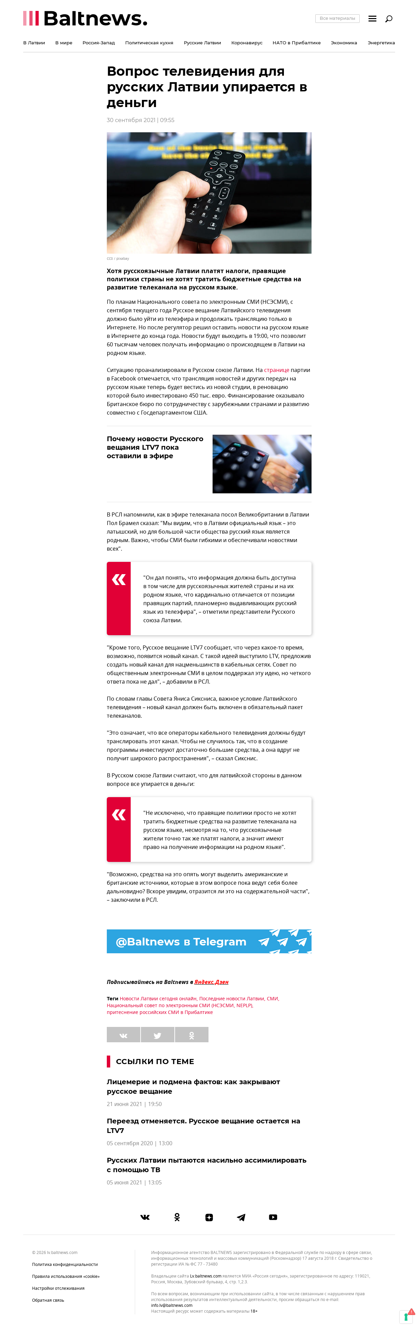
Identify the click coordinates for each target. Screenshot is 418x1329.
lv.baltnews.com (205, 1276)
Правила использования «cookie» (66, 1276)
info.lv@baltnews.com (171, 1305)
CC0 (110, 258)
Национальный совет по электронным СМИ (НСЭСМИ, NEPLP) (179, 1005)
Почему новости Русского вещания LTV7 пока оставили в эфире (155, 447)
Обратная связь (48, 1300)
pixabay (122, 258)
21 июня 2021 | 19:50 (134, 1104)
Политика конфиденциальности (65, 1264)
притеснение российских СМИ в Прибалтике (160, 1012)
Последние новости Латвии (231, 998)
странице (276, 370)
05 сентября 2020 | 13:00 (139, 1143)
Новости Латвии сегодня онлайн (158, 998)
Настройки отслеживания (58, 1288)
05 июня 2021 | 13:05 (134, 1183)
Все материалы (337, 18)
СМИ (272, 998)
